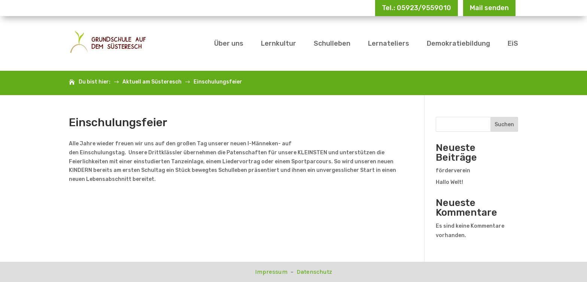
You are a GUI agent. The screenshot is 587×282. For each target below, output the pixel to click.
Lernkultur (278, 43)
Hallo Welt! (449, 182)
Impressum (272, 271)
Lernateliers (388, 43)
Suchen (504, 124)
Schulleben (332, 43)
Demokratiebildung (458, 43)
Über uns (228, 43)
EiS (513, 43)
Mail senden (489, 8)
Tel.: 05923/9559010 (416, 8)
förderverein (453, 170)
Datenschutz (314, 271)
